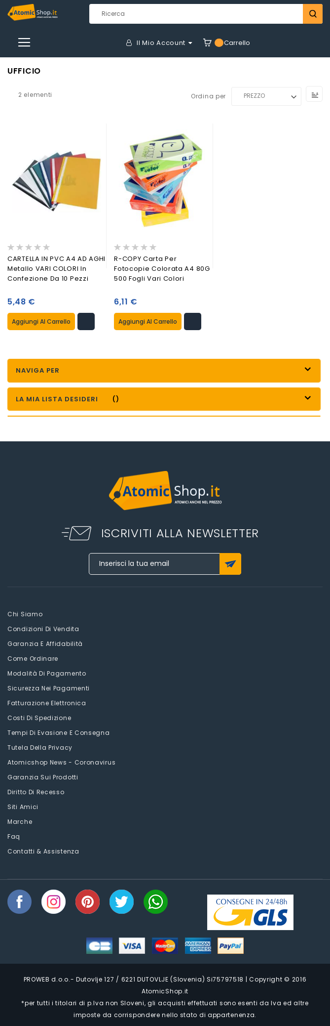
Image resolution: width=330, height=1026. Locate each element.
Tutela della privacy (40, 747)
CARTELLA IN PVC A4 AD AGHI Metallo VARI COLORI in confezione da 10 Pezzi (56, 268)
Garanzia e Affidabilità (45, 644)
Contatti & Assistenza (43, 851)
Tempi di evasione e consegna (58, 732)
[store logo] (32, 12)
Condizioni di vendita (43, 629)
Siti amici (22, 807)
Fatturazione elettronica (46, 703)
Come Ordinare (32, 658)
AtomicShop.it (165, 991)
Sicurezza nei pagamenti (48, 688)
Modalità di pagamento (46, 673)
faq (13, 836)
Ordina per (208, 95)
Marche (19, 821)
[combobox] (206, 14)
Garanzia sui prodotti (42, 777)
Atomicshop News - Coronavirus (61, 762)
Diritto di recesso (36, 792)
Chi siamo (24, 614)
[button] (86, 321)
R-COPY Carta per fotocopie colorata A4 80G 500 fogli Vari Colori (162, 268)
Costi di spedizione (39, 718)
